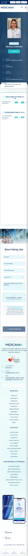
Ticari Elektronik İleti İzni (14, 482)
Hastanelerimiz (14, 398)
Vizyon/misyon (14, 435)
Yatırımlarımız (14, 437)
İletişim (14, 422)
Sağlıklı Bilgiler (14, 411)
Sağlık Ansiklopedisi (14, 409)
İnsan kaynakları (14, 432)
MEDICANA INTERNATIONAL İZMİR (14, 60)
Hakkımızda (14, 395)
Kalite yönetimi (14, 451)
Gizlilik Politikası (14, 477)
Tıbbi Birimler (14, 401)
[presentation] (14, 321)
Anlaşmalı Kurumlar (14, 403)
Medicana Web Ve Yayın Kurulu (14, 480)
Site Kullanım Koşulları (14, 466)
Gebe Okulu (14, 454)
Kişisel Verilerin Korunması (14, 471)
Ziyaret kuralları (14, 446)
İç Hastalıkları (9, 66)
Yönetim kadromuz (14, 440)
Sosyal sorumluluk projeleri (14, 448)
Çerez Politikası (14, 474)
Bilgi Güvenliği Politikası (14, 469)
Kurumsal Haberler (14, 420)
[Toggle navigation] (25, 7)
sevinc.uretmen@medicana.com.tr (14, 79)
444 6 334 (4, 3)
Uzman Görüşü (14, 417)
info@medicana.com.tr (12, 373)
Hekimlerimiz (14, 406)
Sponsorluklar (14, 456)
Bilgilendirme (18, 308)
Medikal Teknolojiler (14, 414)
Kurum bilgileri (14, 443)
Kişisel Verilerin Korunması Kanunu (15, 306)
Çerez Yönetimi (14, 485)
